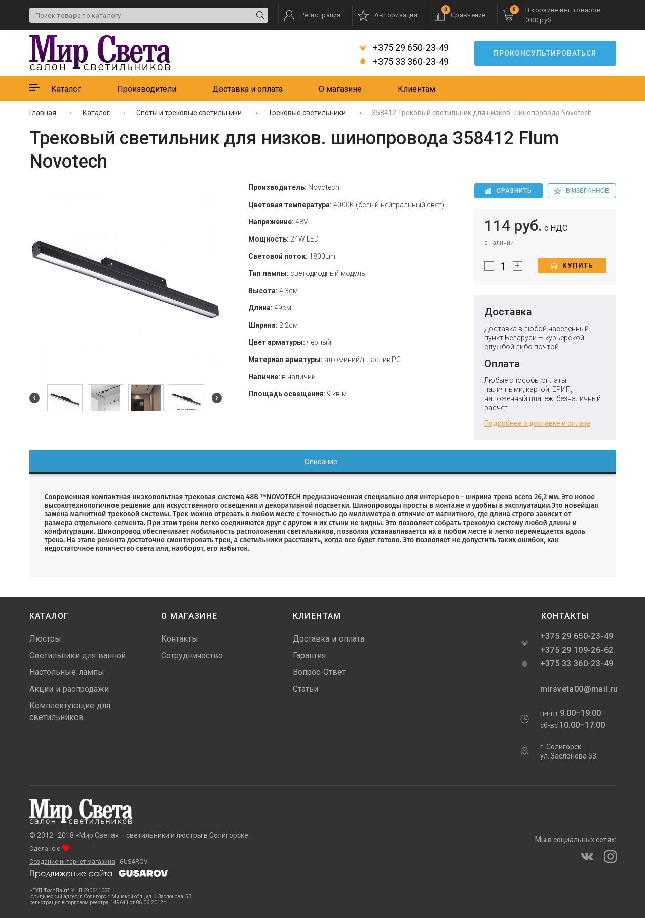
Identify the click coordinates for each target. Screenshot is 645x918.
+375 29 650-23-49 (404, 47)
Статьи (305, 689)
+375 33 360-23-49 (404, 61)
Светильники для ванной (77, 655)
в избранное (581, 190)
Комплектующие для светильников (69, 711)
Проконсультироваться (545, 53)
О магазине (340, 89)
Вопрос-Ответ (319, 672)
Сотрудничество (192, 655)
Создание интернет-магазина (72, 861)
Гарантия (309, 655)
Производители (146, 89)
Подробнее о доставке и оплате (537, 423)
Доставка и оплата (247, 89)
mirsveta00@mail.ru (578, 689)
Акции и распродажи (69, 689)
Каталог (66, 89)
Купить (571, 265)
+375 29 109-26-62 (577, 650)
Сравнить (508, 190)
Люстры (45, 639)
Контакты (179, 639)
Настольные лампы (66, 672)
